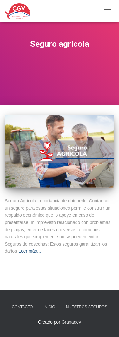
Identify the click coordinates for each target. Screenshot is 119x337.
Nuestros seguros (86, 307)
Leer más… (29, 251)
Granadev (71, 322)
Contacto (22, 307)
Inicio (49, 307)
